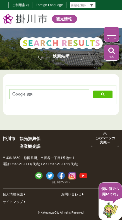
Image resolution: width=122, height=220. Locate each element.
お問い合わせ (71, 194)
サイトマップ (13, 202)
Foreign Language (49, 5)
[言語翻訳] (82, 5)
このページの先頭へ (105, 140)
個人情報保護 (13, 194)
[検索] (48, 94)
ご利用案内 (20, 5)
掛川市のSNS (61, 182)
